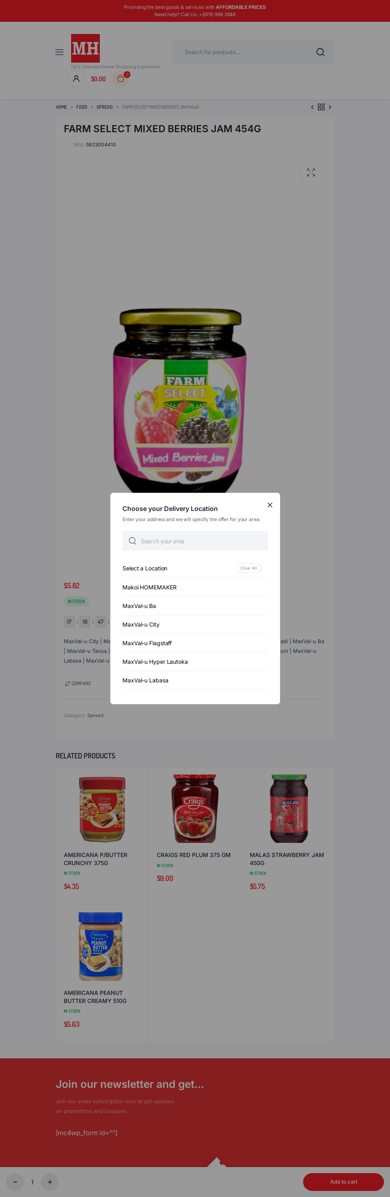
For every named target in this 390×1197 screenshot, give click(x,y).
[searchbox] (195, 541)
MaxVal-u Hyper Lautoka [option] (155, 661)
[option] (195, 568)
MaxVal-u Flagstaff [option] (147, 643)
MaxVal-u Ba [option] (139, 605)
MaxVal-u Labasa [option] (145, 680)
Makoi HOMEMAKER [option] (149, 587)
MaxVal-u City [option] (141, 624)
